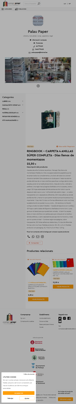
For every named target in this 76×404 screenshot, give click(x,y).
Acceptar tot (18, 393)
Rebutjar (10, 398)
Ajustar (27, 398)
